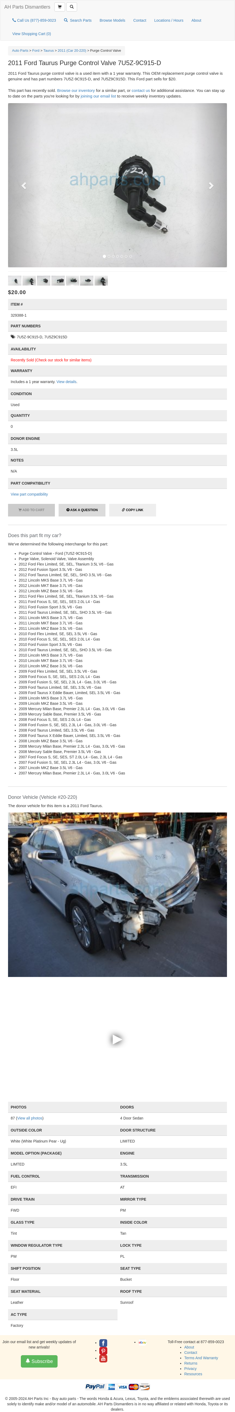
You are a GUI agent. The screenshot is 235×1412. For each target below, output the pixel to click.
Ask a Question (82, 510)
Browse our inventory (76, 90)
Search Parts (78, 20)
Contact (139, 20)
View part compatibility (29, 494)
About (196, 20)
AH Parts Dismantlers (27, 7)
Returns (190, 1363)
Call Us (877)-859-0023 (34, 20)
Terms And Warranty (201, 1358)
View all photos (29, 1118)
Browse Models (112, 20)
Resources (193, 1374)
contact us (141, 90)
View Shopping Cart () (31, 34)
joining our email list (98, 96)
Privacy (190, 1368)
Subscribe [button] (39, 1361)
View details (66, 382)
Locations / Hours (168, 20)
